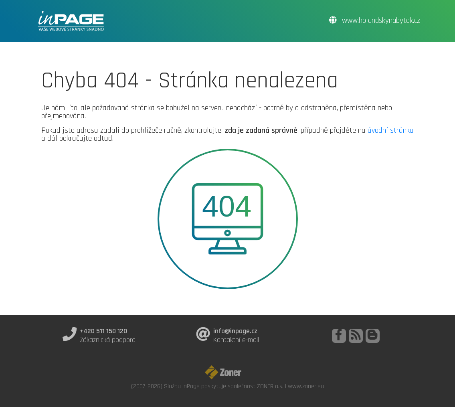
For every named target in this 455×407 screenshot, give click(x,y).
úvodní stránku (391, 130)
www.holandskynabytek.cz (374, 21)
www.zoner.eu (306, 386)
